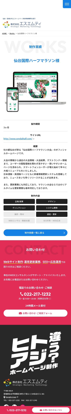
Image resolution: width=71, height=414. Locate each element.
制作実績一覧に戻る (34, 232)
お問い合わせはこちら (51, 410)
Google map (10, 397)
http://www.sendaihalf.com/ (18, 138)
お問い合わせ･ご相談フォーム (35, 313)
